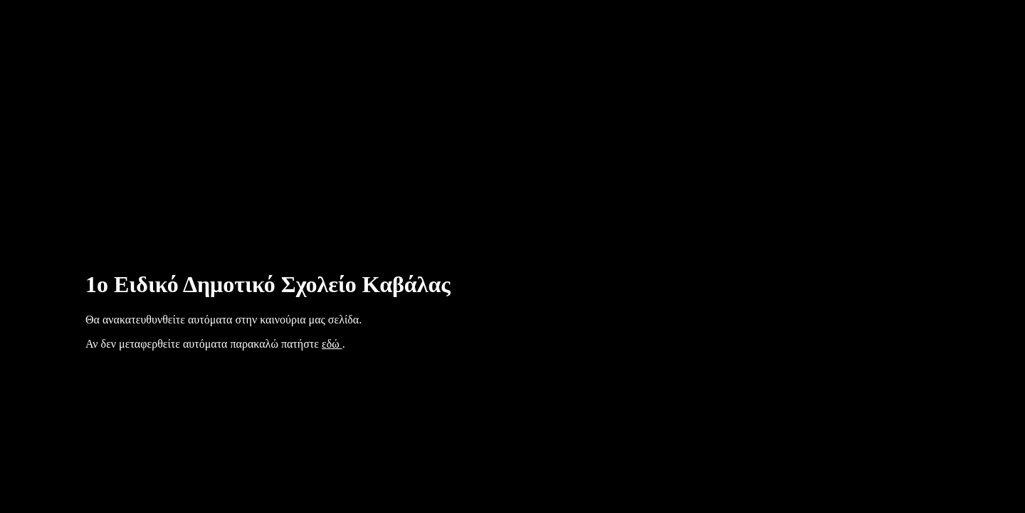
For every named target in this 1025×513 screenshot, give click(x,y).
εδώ (332, 344)
